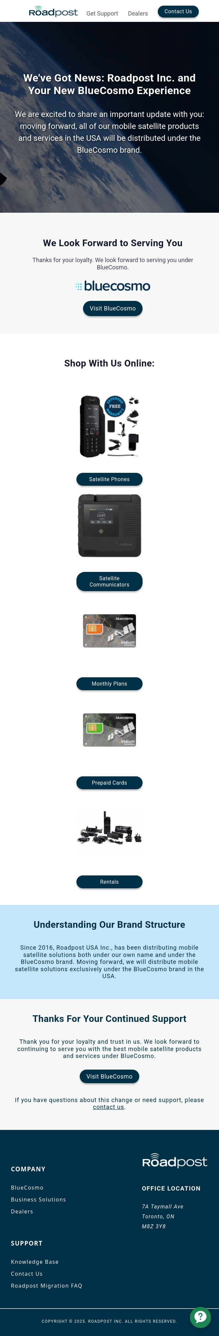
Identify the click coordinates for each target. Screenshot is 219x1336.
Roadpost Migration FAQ (46, 1285)
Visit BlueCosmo (113, 308)
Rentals (109, 882)
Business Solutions (38, 1199)
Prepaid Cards (109, 783)
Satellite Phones (109, 479)
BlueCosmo (27, 1187)
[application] (200, 1317)
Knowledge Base (35, 1261)
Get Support (102, 14)
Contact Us (178, 11)
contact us (108, 1106)
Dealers (138, 14)
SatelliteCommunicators (109, 581)
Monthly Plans (109, 684)
